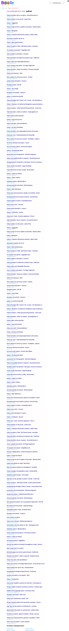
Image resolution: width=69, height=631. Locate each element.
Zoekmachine (4, 8)
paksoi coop (10, 628)
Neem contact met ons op (13, 8)
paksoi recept (29, 628)
